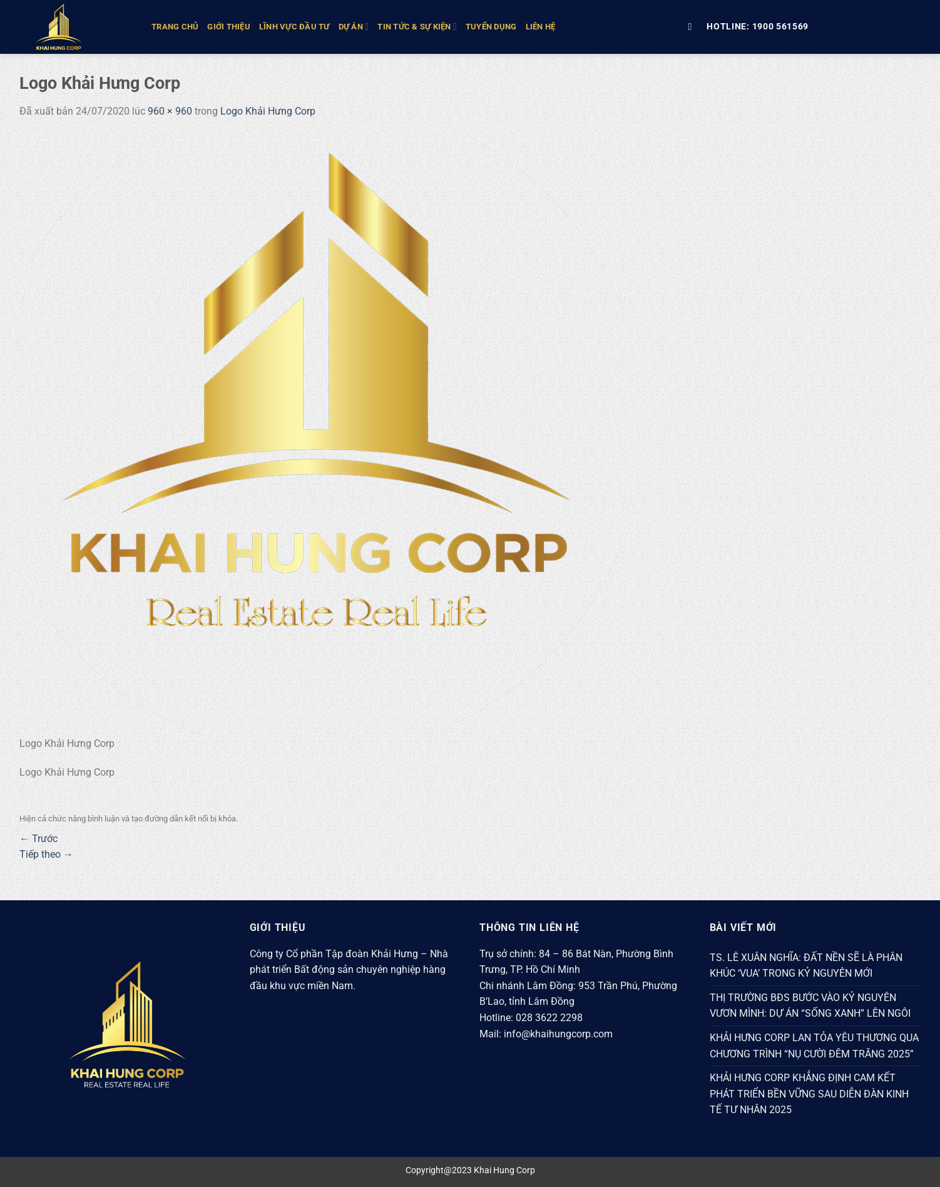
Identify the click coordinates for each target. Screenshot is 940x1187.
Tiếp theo (46, 854)
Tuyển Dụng (491, 26)
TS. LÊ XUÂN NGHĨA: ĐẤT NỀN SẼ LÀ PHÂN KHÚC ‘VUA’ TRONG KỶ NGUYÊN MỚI (806, 966)
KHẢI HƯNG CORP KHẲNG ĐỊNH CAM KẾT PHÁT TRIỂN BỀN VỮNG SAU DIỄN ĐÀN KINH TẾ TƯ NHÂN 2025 (809, 1094)
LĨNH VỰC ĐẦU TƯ (294, 26)
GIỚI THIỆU (228, 26)
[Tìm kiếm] (693, 26)
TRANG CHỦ (174, 26)
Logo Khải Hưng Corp (267, 111)
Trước (38, 839)
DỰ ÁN (354, 27)
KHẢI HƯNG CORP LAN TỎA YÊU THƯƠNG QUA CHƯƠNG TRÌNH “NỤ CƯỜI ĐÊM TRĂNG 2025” (814, 1046)
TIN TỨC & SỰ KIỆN (417, 27)
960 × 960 (170, 111)
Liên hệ (541, 26)
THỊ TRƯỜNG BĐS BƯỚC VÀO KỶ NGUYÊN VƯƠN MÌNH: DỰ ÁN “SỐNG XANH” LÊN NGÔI (810, 1006)
